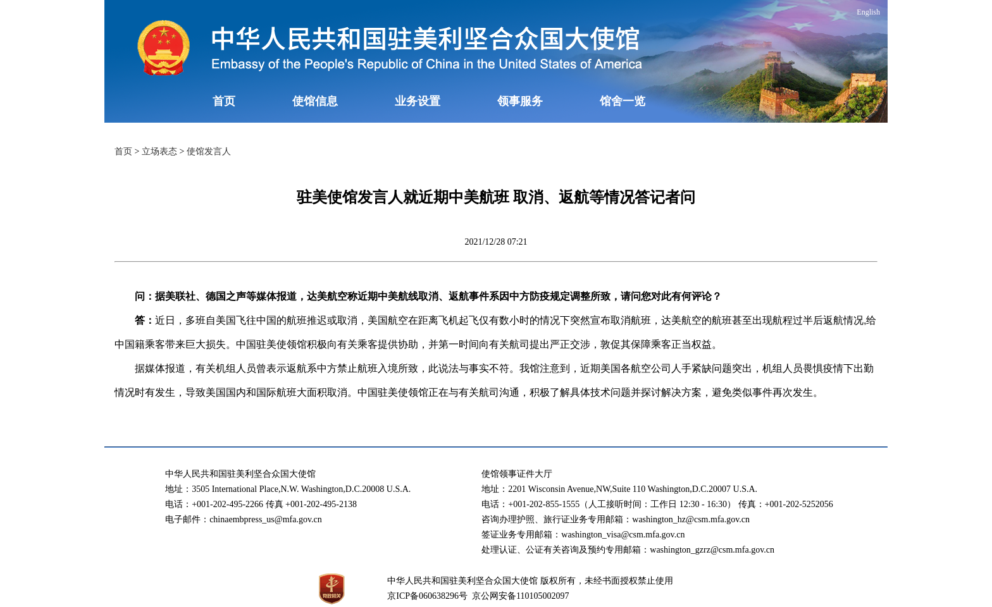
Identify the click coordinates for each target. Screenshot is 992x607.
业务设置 (417, 101)
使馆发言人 (209, 151)
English (868, 12)
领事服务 (520, 101)
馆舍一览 (622, 101)
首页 (224, 101)
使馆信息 (315, 101)
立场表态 (159, 151)
